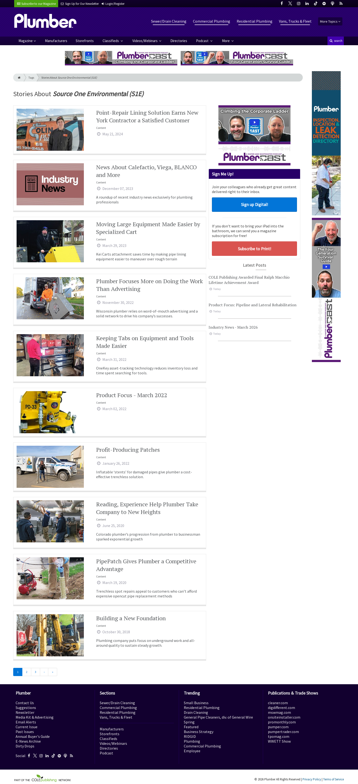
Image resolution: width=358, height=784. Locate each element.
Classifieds (111, 40)
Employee (192, 750)
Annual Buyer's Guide (33, 736)
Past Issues (25, 731)
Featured (191, 726)
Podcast (202, 40)
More (226, 40)
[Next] (44, 672)
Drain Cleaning (196, 712)
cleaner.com (278, 702)
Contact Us (25, 702)
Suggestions (26, 707)
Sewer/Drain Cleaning (168, 21)
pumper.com (278, 726)
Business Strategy (198, 731)
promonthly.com (282, 722)
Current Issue (26, 726)
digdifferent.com (281, 707)
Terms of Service (333, 779)
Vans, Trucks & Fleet (295, 21)
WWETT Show (279, 741)
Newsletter (25, 712)
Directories (178, 40)
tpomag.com (278, 736)
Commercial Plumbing (211, 21)
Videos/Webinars (145, 40)
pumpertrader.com (283, 731)
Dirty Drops (25, 746)
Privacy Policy (311, 779)
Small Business (196, 702)
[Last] (52, 672)
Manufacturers (56, 40)
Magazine (26, 40)
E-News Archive (28, 741)
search (335, 41)
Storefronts (85, 40)
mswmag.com (279, 712)
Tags (31, 77)
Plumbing (192, 741)
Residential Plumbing (254, 21)
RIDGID (190, 736)
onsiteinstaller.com (284, 717)
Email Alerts (26, 722)
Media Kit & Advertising (35, 717)
